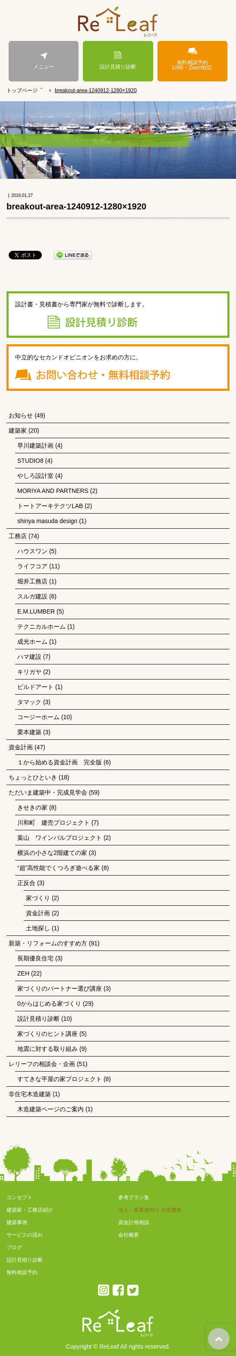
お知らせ (21, 415)
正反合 (26, 882)
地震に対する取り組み (47, 1048)
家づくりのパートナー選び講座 (59, 988)
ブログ (14, 1247)
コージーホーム (38, 717)
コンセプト (19, 1197)
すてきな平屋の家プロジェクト (59, 1078)
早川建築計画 (35, 445)
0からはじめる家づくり (49, 1003)
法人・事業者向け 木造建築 (150, 1210)
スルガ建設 (32, 596)
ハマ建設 (29, 656)
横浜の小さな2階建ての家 (52, 852)
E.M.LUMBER (36, 611)
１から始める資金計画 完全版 (59, 762)
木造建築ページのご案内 (50, 1109)
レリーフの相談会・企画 (42, 1063)
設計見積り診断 (117, 60)
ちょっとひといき (33, 777)
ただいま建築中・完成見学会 (48, 792)
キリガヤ (29, 671)
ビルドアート (35, 686)
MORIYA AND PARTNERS (52, 490)
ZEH (23, 973)
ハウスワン (32, 551)
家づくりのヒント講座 (47, 1033)
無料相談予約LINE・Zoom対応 (192, 59)
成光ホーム (32, 641)
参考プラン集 (133, 1197)
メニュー (43, 60)
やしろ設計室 (35, 475)
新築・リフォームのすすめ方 (48, 943)
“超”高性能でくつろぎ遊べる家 (58, 867)
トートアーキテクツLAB (50, 505)
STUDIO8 (30, 460)
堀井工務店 (32, 581)
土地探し (38, 928)
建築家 (18, 430)
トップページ (22, 90)
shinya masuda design (47, 520)
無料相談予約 (22, 1272)
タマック (29, 701)
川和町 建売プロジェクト (53, 822)
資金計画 (21, 747)
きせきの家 (32, 807)
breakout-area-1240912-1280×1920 (96, 90)
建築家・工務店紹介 (29, 1210)
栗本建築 (29, 732)
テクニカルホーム (41, 626)
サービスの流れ (24, 1235)
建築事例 (16, 1222)
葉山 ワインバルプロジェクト (59, 837)
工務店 (18, 536)
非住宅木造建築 (30, 1094)
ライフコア (32, 566)
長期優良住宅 (35, 958)
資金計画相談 (133, 1222)
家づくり (38, 898)
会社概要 (128, 1235)
